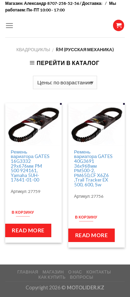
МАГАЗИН (53, 272)
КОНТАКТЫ (98, 272)
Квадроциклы (33, 49)
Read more (28, 230)
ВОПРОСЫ (81, 277)
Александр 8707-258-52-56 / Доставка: (63, 3)
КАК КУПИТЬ (52, 277)
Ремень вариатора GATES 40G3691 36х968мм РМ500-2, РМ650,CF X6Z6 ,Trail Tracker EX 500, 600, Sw (93, 168)
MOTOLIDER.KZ (85, 287)
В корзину (23, 212)
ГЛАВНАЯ (27, 272)
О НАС (75, 272)
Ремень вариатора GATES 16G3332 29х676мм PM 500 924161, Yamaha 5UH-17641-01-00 (30, 166)
